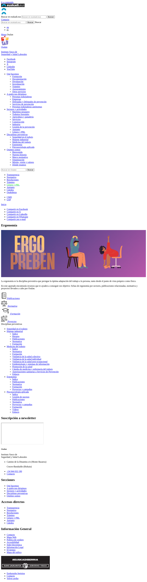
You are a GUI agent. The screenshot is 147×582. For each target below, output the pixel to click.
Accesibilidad (13, 542)
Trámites (16, 86)
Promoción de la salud (22, 366)
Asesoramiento (19, 89)
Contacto (5, 19)
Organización (18, 160)
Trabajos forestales (20, 114)
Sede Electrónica (14, 545)
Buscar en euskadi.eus (11, 17)
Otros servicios (19, 91)
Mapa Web (11, 537)
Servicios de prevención (23, 104)
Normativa (11, 177)
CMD (9, 197)
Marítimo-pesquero (21, 112)
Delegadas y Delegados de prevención (29, 102)
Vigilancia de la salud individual (26, 359)
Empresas (16, 99)
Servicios (16, 119)
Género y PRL (18, 132)
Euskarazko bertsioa (16, 573)
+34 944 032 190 (14, 471)
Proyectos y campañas (22, 389)
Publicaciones (18, 339)
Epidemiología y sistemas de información (31, 364)
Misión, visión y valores (23, 162)
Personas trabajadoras (22, 96)
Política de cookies (15, 540)
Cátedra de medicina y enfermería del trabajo (32, 369)
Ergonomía (17, 144)
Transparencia (13, 175)
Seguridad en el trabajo (22, 137)
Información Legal (15, 547)
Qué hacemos (13, 74)
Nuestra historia (19, 154)
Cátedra (10, 190)
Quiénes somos (13, 149)
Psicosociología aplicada (23, 147)
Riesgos (15, 336)
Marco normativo (20, 157)
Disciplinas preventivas (17, 134)
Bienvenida (17, 152)
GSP (9, 199)
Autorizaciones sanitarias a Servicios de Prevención (35, 371)
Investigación (18, 84)
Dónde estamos (19, 165)
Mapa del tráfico (14, 552)
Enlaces (15, 374)
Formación (17, 76)
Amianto (16, 129)
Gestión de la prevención (23, 127)
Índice (15, 334)
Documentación (19, 79)
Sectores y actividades (17, 109)
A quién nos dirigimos (17, 94)
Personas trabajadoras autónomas (27, 107)
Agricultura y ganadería (23, 117)
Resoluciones (13, 180)
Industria (16, 124)
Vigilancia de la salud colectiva (26, 356)
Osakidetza (12, 192)
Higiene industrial (20, 139)
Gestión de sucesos (20, 397)
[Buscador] (13, 22)
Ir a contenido (7, 2)
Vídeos (15, 409)
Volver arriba (12, 578)
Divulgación (17, 81)
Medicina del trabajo (21, 142)
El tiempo (11, 550)
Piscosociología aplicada (18, 392)
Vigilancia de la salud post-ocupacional (29, 361)
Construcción (18, 122)
